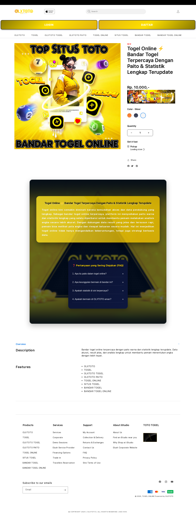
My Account (89, 432)
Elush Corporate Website (125, 448)
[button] (19, 35)
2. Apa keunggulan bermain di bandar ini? (92, 282)
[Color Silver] (143, 115)
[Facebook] (129, 167)
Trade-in (57, 458)
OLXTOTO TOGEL (31, 442)
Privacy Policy (90, 458)
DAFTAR (147, 25)
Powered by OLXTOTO (164, 496)
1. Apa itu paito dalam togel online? (89, 273)
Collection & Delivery (93, 437)
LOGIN (48, 25)
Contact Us (88, 448)
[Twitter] (133, 167)
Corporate (58, 437)
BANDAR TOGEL (30, 463)
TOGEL (26, 437)
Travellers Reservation (64, 463)
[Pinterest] (137, 167)
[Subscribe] (65, 490)
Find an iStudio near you (125, 437)
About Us (117, 432)
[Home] (23, 11)
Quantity (131, 126)
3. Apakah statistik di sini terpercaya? (90, 290)
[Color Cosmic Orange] (129, 115)
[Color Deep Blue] (136, 115)
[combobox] (116, 11)
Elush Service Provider (64, 448)
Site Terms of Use (91, 463)
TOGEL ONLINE (30, 453)
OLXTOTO (28, 432)
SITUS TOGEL (29, 458)
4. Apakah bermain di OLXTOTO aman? (91, 299)
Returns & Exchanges (93, 442)
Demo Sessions (60, 442)
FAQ (85, 453)
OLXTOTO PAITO (31, 448)
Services (57, 432)
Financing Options (61, 453)
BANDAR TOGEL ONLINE (34, 468)
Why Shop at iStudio (123, 442)
